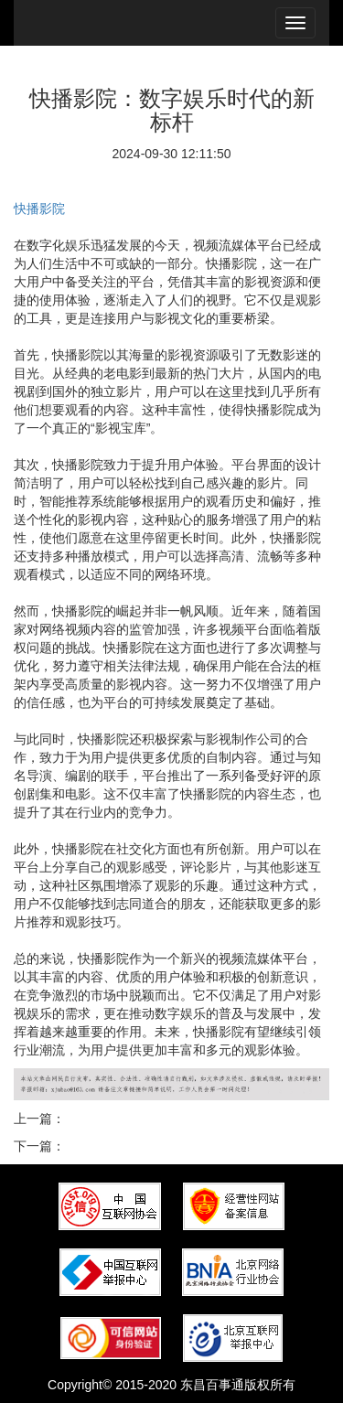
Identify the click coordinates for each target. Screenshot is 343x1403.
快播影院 (39, 208)
